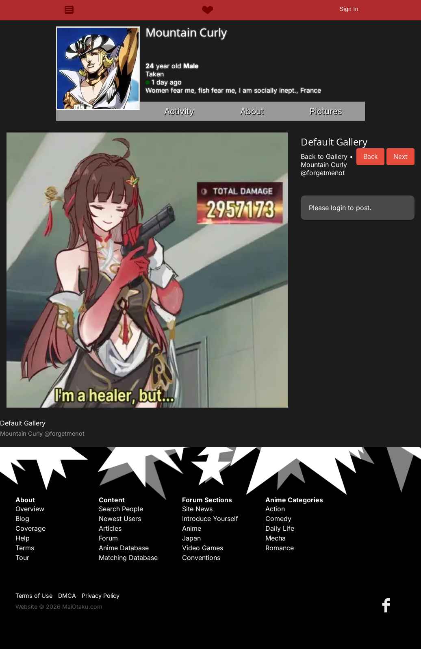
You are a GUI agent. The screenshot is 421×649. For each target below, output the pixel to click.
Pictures (326, 111)
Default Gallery (23, 423)
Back (370, 156)
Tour (22, 557)
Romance (279, 548)
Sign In (349, 9)
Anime (191, 528)
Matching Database (128, 557)
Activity (179, 111)
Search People (121, 509)
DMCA (67, 595)
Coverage (30, 528)
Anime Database (124, 548)
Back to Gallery (324, 156)
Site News (197, 509)
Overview (29, 509)
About (252, 111)
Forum (108, 538)
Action (275, 509)
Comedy (278, 518)
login (338, 208)
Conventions (201, 557)
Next (400, 156)
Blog (22, 518)
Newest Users (120, 518)
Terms (24, 548)
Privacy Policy (100, 595)
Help (22, 538)
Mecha (275, 538)
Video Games (202, 548)
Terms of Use (33, 595)
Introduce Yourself (210, 518)
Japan (191, 538)
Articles (110, 528)
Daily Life (279, 528)
